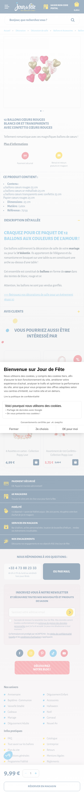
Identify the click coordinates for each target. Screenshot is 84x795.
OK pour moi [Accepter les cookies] (70, 429)
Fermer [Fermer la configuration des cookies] (14, 429)
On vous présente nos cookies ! (23, 413)
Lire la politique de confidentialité (21, 396)
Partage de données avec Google (24, 410)
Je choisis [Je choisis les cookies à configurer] (42, 429)
